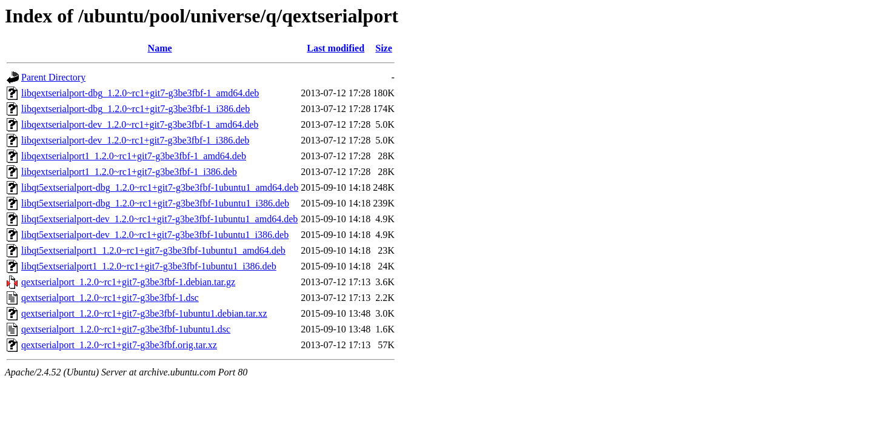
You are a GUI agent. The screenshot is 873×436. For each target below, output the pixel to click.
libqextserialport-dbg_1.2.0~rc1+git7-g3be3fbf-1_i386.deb (135, 109)
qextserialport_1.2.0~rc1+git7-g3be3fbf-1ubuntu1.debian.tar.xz (144, 313)
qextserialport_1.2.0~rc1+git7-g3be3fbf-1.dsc (110, 297)
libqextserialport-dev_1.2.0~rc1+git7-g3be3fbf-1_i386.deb (135, 140)
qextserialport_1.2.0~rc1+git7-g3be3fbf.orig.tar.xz (119, 345)
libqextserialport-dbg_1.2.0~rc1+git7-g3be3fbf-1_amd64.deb (140, 93)
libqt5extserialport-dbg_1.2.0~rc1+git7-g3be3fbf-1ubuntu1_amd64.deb (159, 187)
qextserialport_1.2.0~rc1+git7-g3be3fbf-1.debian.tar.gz (128, 282)
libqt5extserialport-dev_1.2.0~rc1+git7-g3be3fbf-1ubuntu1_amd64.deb (159, 219)
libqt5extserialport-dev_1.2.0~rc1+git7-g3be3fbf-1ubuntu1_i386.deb (155, 235)
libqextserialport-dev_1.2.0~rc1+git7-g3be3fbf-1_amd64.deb (139, 124)
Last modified (335, 48)
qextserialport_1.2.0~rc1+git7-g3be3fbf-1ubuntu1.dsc (125, 329)
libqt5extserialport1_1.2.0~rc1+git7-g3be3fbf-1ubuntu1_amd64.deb (153, 250)
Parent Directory (53, 77)
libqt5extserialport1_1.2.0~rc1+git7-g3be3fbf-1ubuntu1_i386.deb (148, 266)
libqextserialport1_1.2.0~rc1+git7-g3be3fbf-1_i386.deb (129, 172)
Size (383, 48)
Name (160, 48)
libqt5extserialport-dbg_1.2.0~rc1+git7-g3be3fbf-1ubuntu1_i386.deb (155, 203)
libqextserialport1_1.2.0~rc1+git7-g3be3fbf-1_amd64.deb (133, 156)
